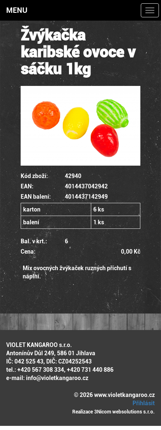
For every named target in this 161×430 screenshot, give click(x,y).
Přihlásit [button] (142, 403)
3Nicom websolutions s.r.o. (124, 412)
